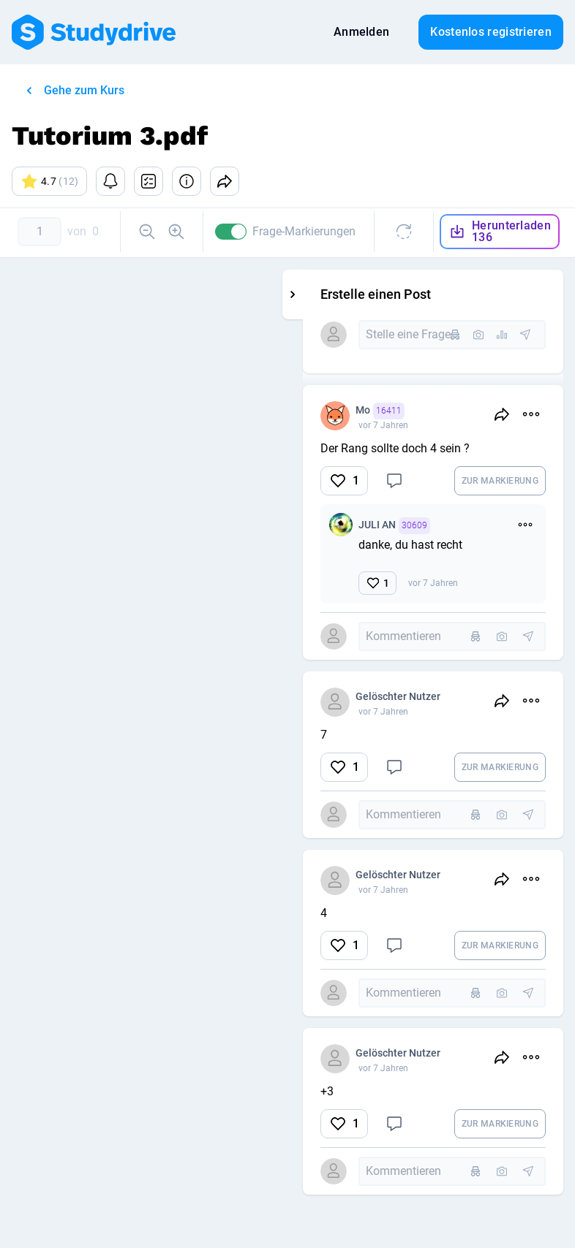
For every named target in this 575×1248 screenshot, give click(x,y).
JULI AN (430, 525)
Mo (415, 411)
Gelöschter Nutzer (433, 696)
